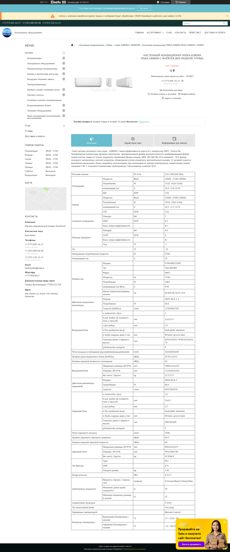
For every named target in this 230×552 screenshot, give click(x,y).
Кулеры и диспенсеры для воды (42, 74)
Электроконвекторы (36, 84)
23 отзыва (165, 2)
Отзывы (29, 130)
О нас (169, 32)
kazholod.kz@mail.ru (34, 268)
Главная (139, 32)
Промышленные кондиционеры (42, 68)
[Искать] (224, 23)
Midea (109, 45)
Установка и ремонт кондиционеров (44, 100)
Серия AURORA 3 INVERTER (127, 45)
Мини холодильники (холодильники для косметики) (44, 117)
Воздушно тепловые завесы (40, 79)
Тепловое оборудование (39, 110)
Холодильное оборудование (41, 63)
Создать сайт (73, 2)
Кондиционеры (34, 58)
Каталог (144, 8)
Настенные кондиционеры (91, 45)
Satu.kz (128, 546)
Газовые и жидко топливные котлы (43, 89)
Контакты (180, 32)
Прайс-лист (195, 32)
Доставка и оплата (214, 32)
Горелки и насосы (35, 95)
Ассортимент (154, 32)
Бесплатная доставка (172, 90)
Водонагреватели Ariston (39, 105)
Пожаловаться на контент (135, 549)
